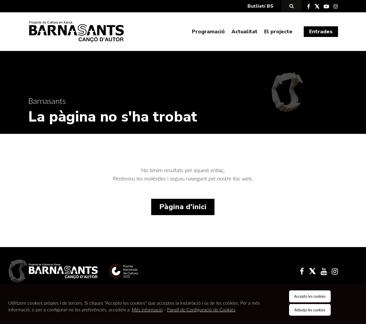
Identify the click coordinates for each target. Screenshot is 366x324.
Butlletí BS (260, 6)
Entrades (321, 31)
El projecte (278, 31)
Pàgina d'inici (182, 207)
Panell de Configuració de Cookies (201, 309)
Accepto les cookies (310, 296)
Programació (208, 31)
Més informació (147, 309)
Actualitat (244, 31)
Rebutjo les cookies (309, 310)
